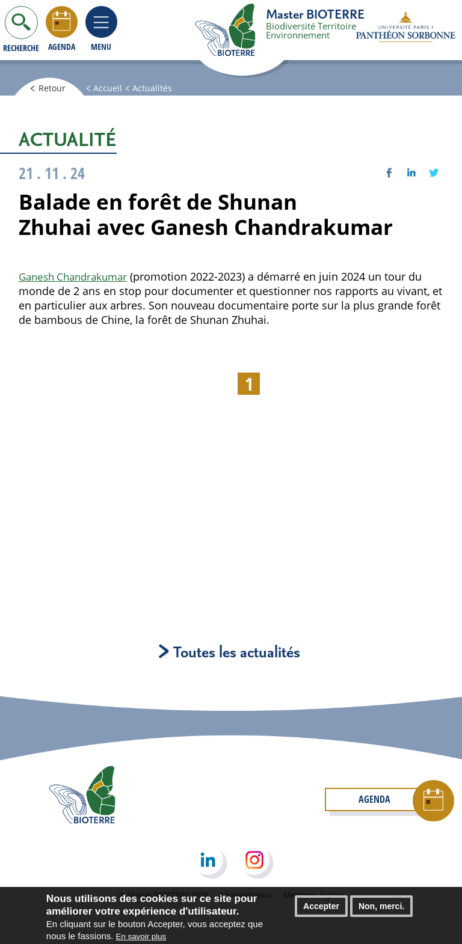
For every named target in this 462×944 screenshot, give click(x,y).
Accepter (321, 906)
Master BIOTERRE (315, 13)
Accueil (116, 89)
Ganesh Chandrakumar (77, 276)
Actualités (163, 89)
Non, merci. (381, 906)
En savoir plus (141, 936)
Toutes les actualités (231, 653)
